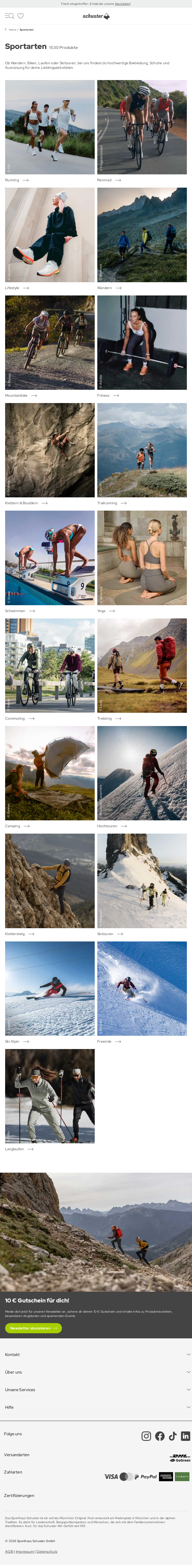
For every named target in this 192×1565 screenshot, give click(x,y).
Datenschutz (47, 1551)
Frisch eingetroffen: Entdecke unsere (88, 4)
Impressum (25, 1551)
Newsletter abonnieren (30, 1328)
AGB (9, 1551)
